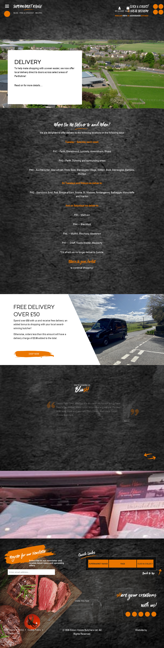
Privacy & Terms (16, 629)
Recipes (38, 13)
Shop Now (34, 353)
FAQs (123, 563)
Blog (16, 13)
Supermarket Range (28, 7)
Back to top (149, 574)
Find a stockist (27, 13)
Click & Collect (131, 11)
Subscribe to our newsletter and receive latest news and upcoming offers (46, 563)
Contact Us (13, 633)
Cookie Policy (34, 629)
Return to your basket (82, 262)
